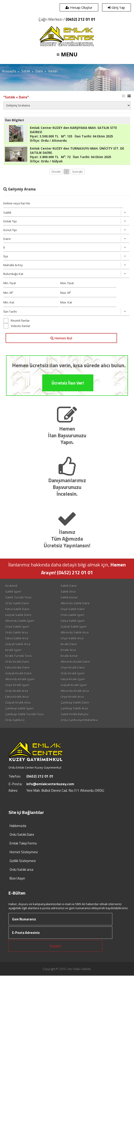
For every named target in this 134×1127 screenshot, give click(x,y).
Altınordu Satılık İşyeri (19, 621)
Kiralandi (11, 586)
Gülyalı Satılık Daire (18, 615)
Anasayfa (9, 71)
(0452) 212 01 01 (80, 19)
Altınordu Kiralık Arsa (75, 691)
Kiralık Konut (69, 656)
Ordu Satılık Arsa (16, 632)
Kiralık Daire (69, 644)
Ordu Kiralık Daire (17, 662)
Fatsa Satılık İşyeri (73, 621)
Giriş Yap (116, 7)
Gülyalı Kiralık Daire (18, 673)
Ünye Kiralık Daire (73, 667)
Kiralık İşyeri (13, 650)
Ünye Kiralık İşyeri (17, 685)
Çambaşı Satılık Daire (75, 703)
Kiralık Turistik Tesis (18, 656)
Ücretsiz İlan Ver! (68, 401)
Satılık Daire (69, 586)
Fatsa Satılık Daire (17, 609)
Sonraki (77, 172)
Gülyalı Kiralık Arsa (18, 703)
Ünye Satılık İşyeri (17, 627)
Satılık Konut (69, 597)
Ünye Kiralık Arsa (72, 697)
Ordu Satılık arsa (21, 869)
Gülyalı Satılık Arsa (17, 644)
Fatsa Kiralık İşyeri (73, 679)
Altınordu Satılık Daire (75, 603)
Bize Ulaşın (17, 878)
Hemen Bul (61, 338)
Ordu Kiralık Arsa (16, 691)
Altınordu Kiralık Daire (75, 662)
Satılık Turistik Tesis (18, 597)
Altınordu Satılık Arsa (75, 632)
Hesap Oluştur (78, 7)
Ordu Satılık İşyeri (72, 615)
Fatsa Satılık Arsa (16, 638)
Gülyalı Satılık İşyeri (74, 627)
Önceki (56, 172)
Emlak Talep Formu (23, 843)
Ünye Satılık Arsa (72, 638)
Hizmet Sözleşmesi (24, 852)
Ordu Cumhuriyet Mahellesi (79, 720)
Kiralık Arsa (68, 650)
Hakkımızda (18, 825)
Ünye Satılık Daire (73, 609)
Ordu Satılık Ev (15, 720)
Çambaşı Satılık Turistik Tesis (24, 714)
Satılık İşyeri (13, 592)
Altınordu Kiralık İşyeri (20, 679)
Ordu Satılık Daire (17, 603)
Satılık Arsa (68, 592)
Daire (39, 71)
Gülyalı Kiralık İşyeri (74, 685)
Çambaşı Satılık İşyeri (19, 708)
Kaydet (55, 946)
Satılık (25, 71)
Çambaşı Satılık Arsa (74, 708)
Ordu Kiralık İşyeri (73, 673)
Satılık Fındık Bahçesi (75, 714)
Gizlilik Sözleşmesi (23, 860)
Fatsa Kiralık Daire (17, 667)
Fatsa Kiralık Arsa (17, 697)
